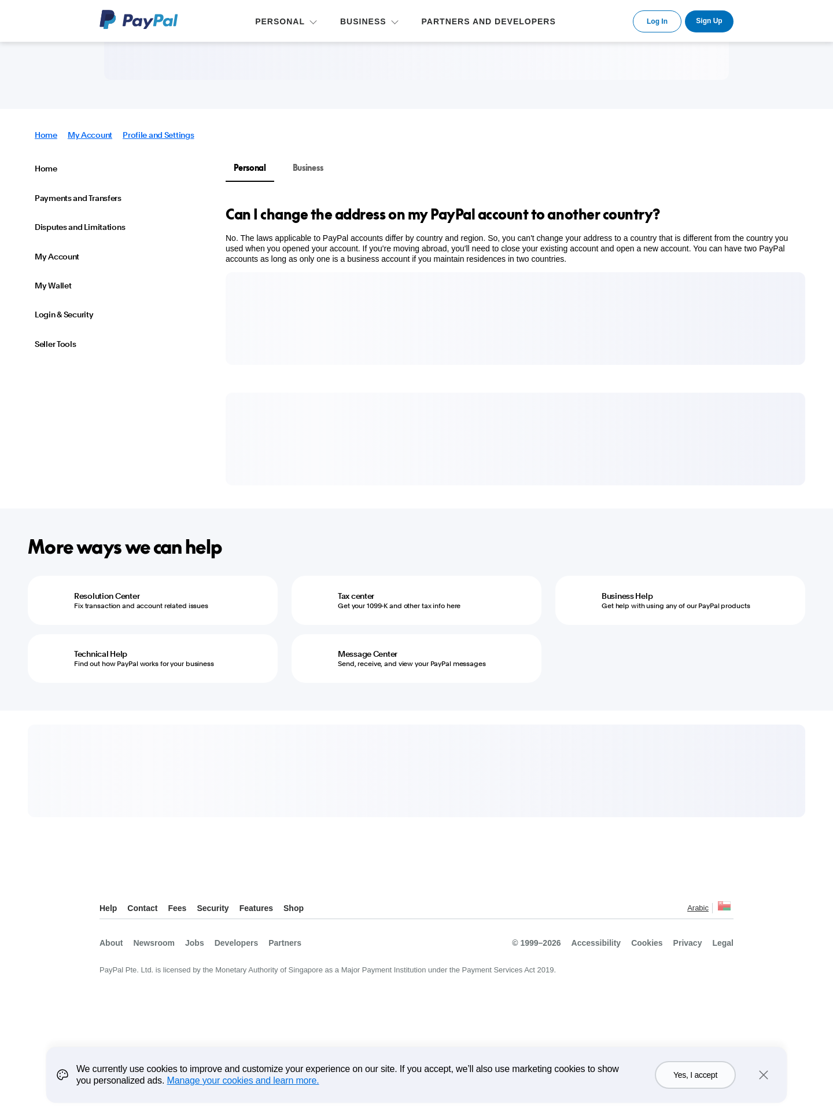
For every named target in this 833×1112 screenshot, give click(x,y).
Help (108, 908)
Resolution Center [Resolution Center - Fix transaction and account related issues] (106, 596)
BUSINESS (363, 21)
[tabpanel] (508, 234)
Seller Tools (55, 344)
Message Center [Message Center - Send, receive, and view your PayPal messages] (367, 654)
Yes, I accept (695, 1075)
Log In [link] (657, 21)
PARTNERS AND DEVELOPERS (489, 21)
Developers (236, 943)
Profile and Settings (158, 135)
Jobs (194, 943)
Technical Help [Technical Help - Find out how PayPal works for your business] (100, 654)
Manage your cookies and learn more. (243, 1080)
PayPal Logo (138, 19)
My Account (90, 135)
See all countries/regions (724, 909)
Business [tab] (308, 168)
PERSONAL (280, 21)
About (111, 943)
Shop (293, 908)
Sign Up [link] (709, 21)
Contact (142, 908)
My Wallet (53, 285)
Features (256, 908)
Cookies (646, 943)
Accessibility (596, 943)
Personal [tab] (250, 168)
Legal (723, 943)
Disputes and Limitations (80, 227)
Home (46, 135)
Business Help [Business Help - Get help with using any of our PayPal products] (627, 596)
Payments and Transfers (78, 198)
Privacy (687, 943)
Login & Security (64, 314)
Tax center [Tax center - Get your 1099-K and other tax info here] (356, 596)
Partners (284, 943)
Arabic (698, 908)
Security (212, 908)
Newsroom (154, 943)
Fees (177, 908)
